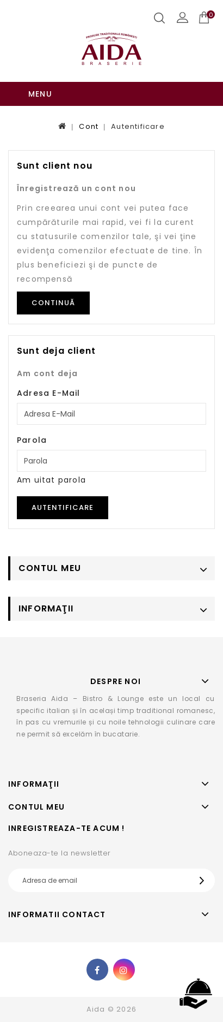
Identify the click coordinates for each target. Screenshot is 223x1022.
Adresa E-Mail (48, 393)
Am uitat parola (51, 479)
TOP (195, 994)
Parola (32, 440)
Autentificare (138, 126)
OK (204, 880)
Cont (88, 126)
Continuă (53, 303)
